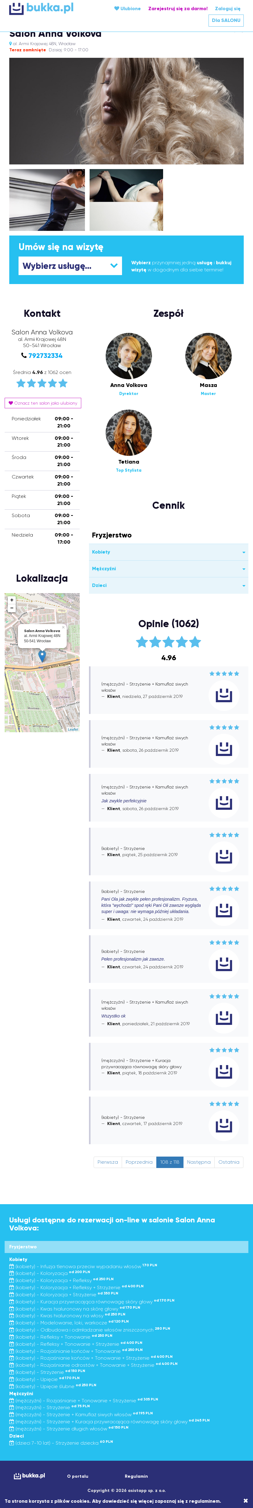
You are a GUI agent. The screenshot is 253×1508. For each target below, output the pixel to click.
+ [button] (12, 600)
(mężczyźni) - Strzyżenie (49, 1407)
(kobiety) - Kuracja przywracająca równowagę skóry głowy (92, 1302)
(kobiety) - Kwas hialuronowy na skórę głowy (74, 1309)
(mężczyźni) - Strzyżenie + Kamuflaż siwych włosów (81, 1414)
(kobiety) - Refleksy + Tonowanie (60, 1337)
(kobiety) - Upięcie (44, 1379)
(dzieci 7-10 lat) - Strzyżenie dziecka (61, 1443)
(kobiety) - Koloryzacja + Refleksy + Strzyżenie (76, 1287)
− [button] (12, 608)
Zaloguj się (228, 8)
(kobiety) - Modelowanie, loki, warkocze (69, 1323)
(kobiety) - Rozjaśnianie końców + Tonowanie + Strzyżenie (91, 1358)
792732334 (45, 355)
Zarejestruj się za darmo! (178, 8)
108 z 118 (169, 1162)
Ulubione (127, 8)
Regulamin (136, 1476)
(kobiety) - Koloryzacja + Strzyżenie (63, 1295)
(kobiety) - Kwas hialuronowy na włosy (67, 1316)
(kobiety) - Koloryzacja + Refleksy (61, 1280)
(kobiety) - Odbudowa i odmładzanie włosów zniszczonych (89, 1330)
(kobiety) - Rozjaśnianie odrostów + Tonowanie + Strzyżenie (93, 1365)
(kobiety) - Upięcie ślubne (52, 1386)
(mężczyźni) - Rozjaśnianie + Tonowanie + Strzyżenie (83, 1401)
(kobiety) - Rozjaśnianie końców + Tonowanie (76, 1351)
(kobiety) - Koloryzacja (49, 1273)
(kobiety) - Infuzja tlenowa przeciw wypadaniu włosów (83, 1266)
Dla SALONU (226, 20)
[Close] (245, 1501)
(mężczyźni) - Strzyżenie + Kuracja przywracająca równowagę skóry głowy (109, 1422)
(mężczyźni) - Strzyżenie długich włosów (69, 1429)
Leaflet (73, 729)
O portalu (77, 1476)
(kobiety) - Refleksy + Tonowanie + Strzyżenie (75, 1344)
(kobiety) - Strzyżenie (47, 1372)
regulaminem (204, 1501)
